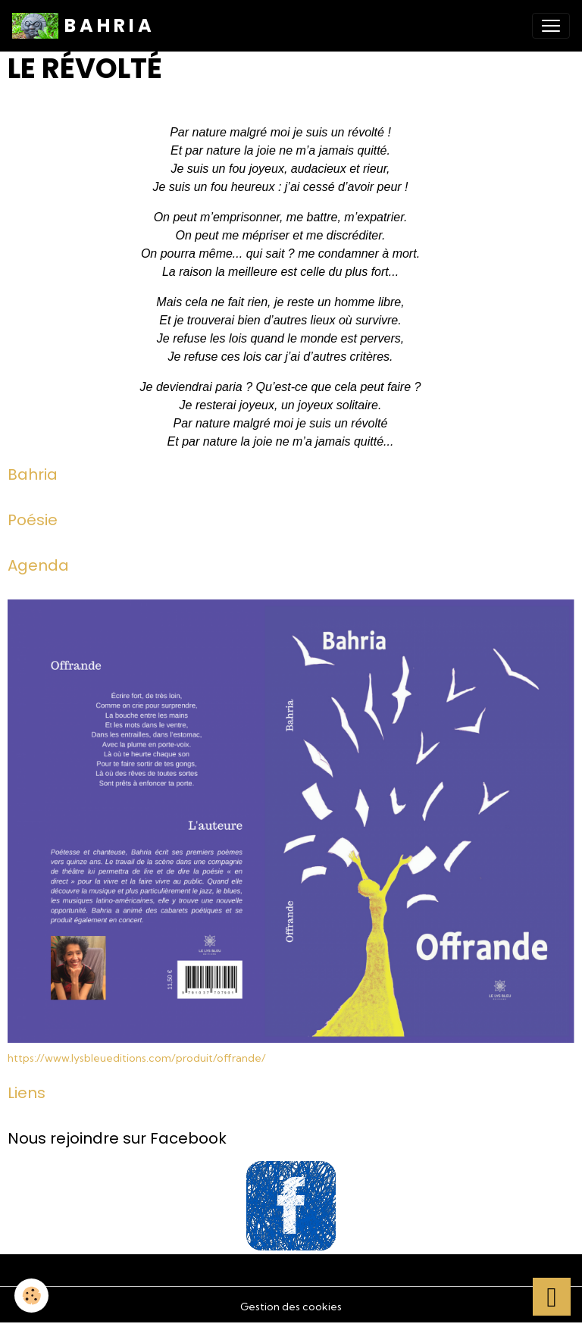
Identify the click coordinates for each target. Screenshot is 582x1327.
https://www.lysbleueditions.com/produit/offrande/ (137, 1058)
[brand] (82, 25)
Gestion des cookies (291, 1306)
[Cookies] (32, 1295)
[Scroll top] (552, 1297)
